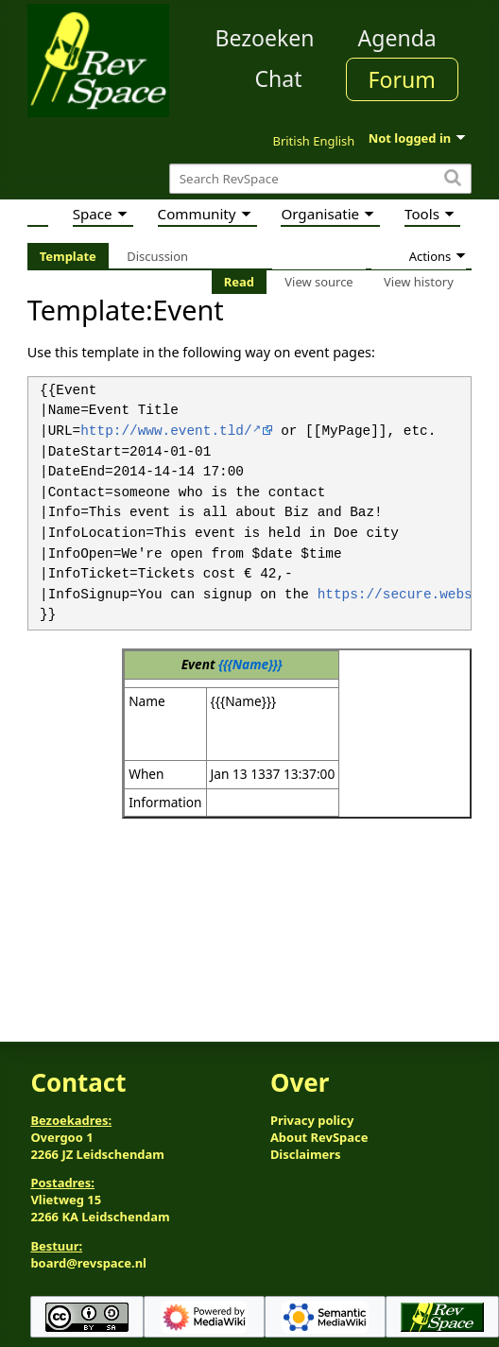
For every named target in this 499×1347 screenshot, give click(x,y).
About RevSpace (319, 1137)
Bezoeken (265, 38)
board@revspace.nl (88, 1262)
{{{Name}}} (250, 664)
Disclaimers (305, 1154)
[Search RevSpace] (320, 179)
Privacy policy (311, 1120)
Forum (402, 79)
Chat (277, 78)
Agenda (397, 38)
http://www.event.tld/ (165, 431)
